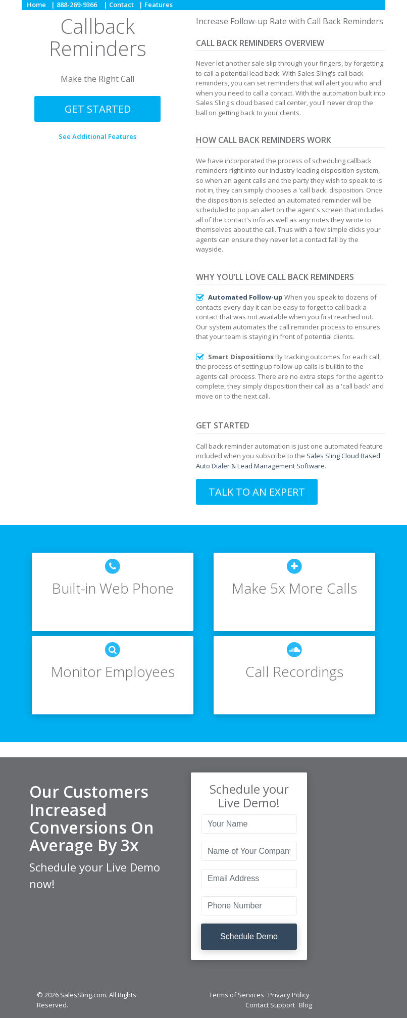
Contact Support (270, 1004)
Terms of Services (236, 994)
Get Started (98, 109)
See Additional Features (97, 136)
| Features (156, 4)
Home (36, 4)
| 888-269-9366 (74, 4)
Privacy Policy (289, 994)
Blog (305, 1004)
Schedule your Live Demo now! (94, 875)
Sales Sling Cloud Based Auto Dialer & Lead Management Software (288, 460)
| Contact (119, 4)
